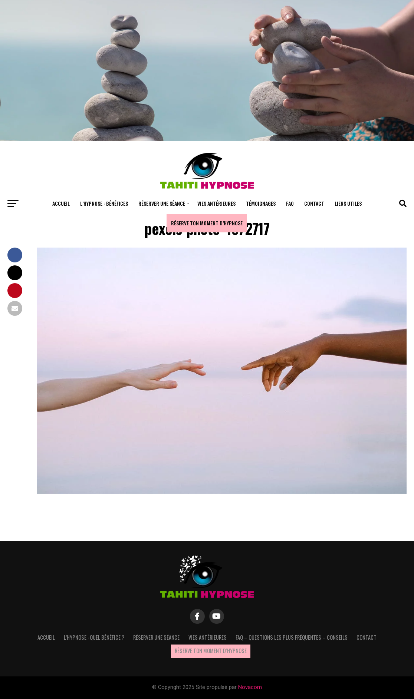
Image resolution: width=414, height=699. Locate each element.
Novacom (250, 687)
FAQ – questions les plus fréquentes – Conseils (292, 637)
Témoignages (261, 203)
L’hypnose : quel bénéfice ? (94, 637)
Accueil (61, 203)
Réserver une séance (161, 203)
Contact (314, 203)
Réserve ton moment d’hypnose (207, 223)
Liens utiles (348, 203)
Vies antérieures (216, 203)
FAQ (290, 203)
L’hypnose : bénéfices (104, 203)
